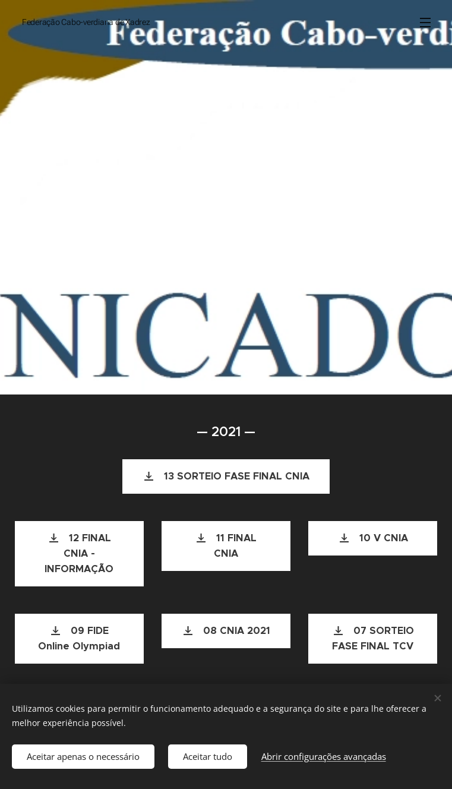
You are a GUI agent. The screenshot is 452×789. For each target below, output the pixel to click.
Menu (425, 22)
